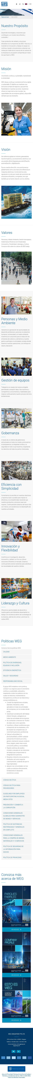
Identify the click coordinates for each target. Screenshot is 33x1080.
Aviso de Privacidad (7, 1074)
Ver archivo (16, 929)
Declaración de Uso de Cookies (22, 1074)
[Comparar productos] (19, 4)
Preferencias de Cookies (18, 1069)
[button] (16, 651)
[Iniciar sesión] (16, 4)
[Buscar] (23, 4)
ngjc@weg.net (16, 1045)
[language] (26, 4)
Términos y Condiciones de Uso (10, 1076)
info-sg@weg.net (21, 1044)
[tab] (16, 651)
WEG (3, 4)
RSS (21, 1076)
